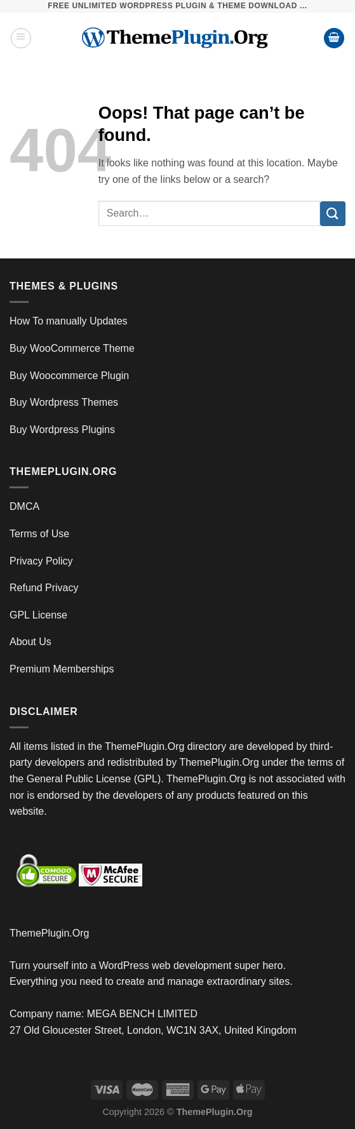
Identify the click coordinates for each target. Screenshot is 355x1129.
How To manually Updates (69, 321)
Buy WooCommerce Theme (72, 348)
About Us (30, 641)
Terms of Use (39, 533)
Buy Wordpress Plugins (62, 429)
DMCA (24, 506)
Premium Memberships (62, 669)
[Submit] (332, 213)
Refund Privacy (44, 587)
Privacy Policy (41, 561)
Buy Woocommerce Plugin (69, 375)
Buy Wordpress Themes (64, 402)
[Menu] (21, 38)
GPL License (38, 615)
